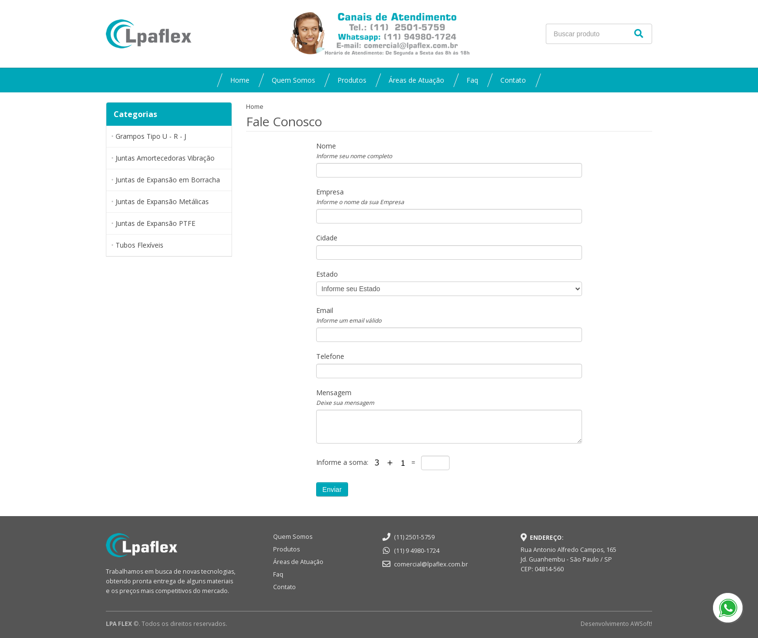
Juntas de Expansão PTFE (155, 223)
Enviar (332, 489)
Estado (327, 274)
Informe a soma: (343, 462)
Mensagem (345, 397)
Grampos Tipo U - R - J (151, 136)
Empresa (360, 196)
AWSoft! (641, 623)
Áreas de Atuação (416, 80)
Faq (472, 80)
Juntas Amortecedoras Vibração (165, 158)
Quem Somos (293, 80)
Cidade (326, 237)
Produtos (351, 80)
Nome (354, 150)
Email (348, 315)
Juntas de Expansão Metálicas (162, 201)
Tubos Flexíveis (139, 245)
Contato (513, 80)
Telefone (330, 356)
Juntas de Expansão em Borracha (168, 179)
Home (239, 80)
